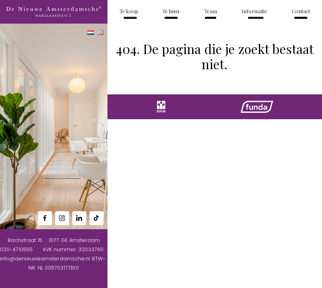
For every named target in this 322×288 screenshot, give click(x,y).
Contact (301, 11)
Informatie (254, 11)
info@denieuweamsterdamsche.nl (45, 258)
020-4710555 (16, 249)
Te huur (171, 11)
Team (210, 11)
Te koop (128, 11)
